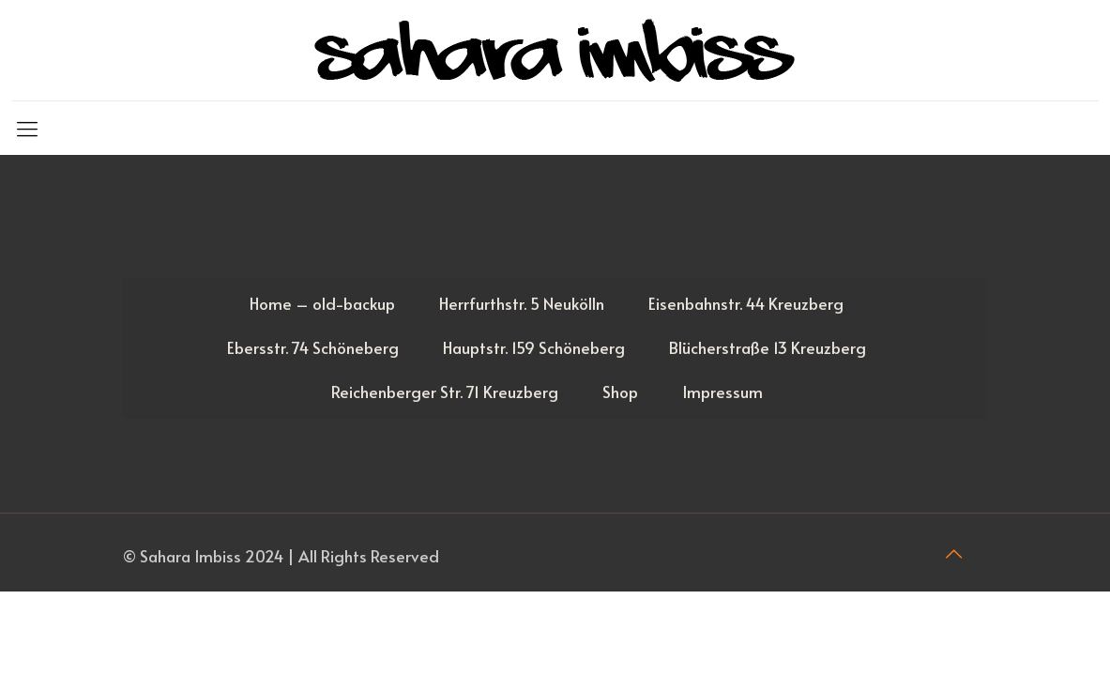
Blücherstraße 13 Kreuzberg (767, 347)
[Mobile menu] (27, 128)
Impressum (722, 391)
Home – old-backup (322, 303)
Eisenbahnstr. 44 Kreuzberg (746, 303)
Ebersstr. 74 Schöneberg (313, 347)
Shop (620, 391)
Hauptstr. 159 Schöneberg (534, 347)
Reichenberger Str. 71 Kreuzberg (444, 391)
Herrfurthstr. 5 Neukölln (521, 303)
